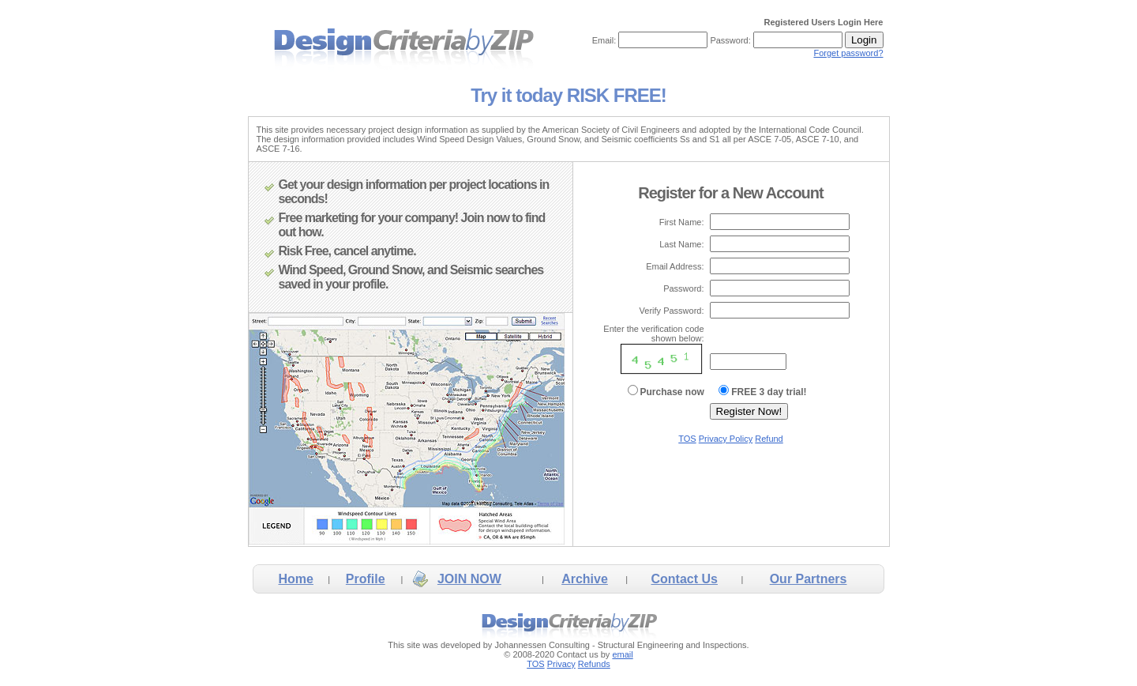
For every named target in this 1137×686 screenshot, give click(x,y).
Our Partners (808, 579)
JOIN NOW (469, 579)
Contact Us (684, 579)
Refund (768, 438)
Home (295, 579)
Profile (365, 579)
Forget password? (848, 53)
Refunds (594, 664)
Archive (584, 579)
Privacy (561, 664)
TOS (687, 438)
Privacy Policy (725, 438)
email (622, 654)
